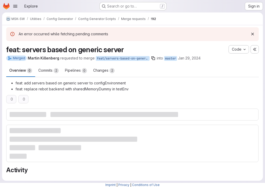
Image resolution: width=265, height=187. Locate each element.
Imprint (110, 185)
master (170, 58)
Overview (20, 70)
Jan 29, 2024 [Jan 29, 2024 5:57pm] (189, 58)
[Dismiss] (252, 34)
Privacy (123, 185)
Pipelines (76, 70)
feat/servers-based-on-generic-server (123, 58)
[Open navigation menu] (15, 6)
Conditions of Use (146, 185)
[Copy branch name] (153, 58)
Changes (104, 70)
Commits (48, 70)
